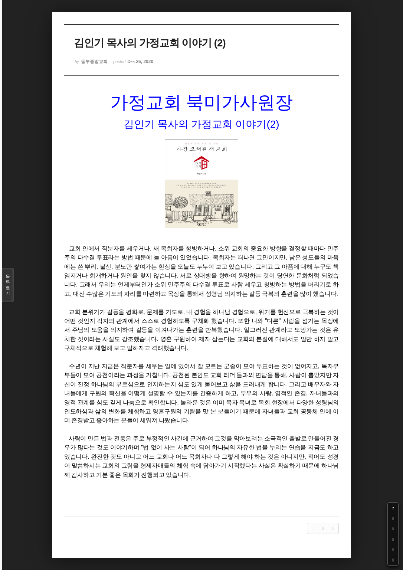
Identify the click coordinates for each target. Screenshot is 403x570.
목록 (8, 285)
